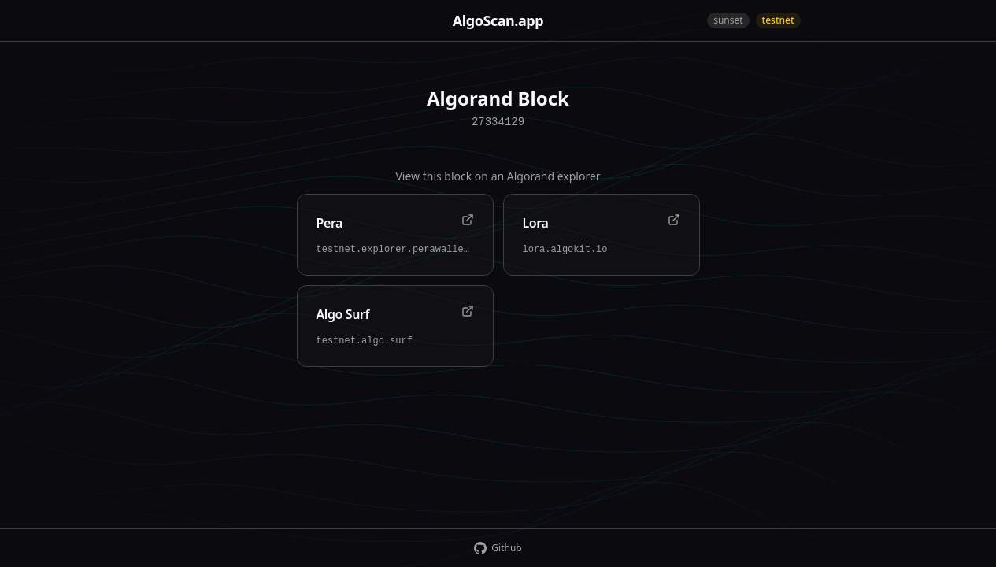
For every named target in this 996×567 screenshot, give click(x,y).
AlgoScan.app (498, 20)
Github (497, 548)
